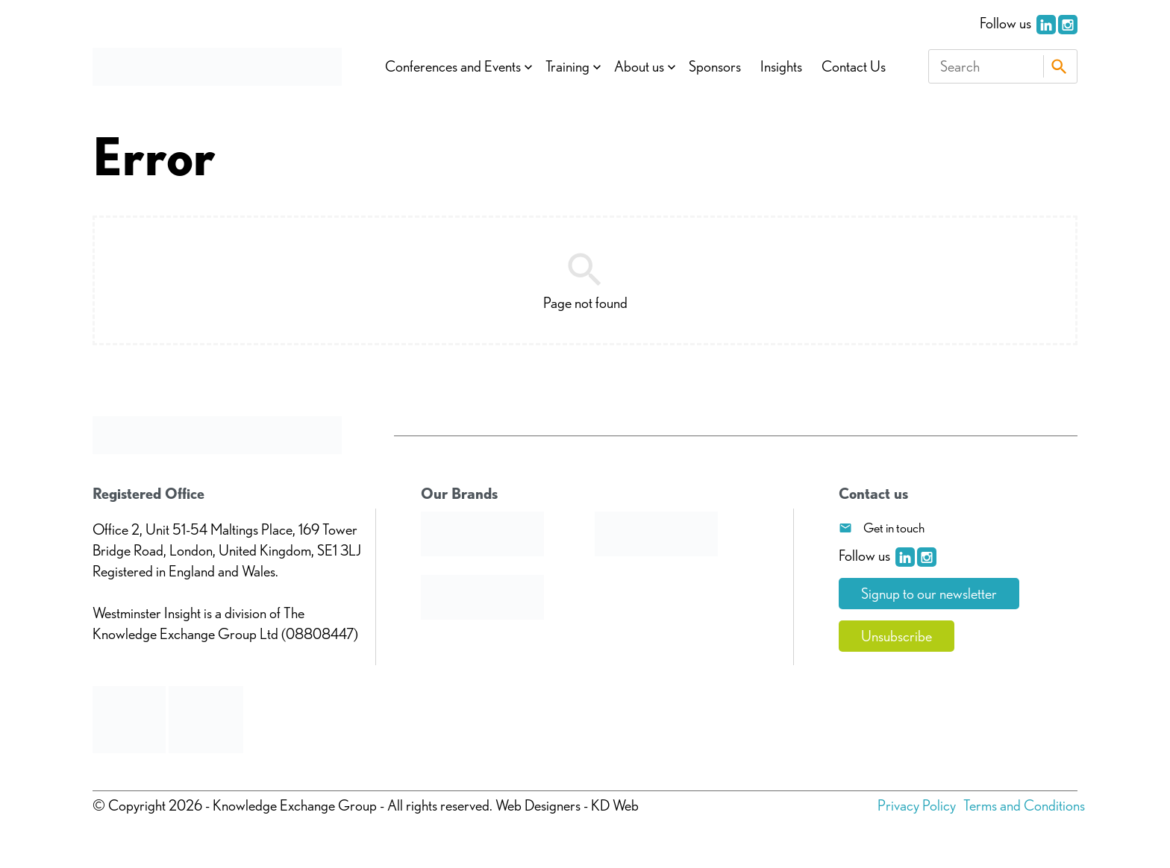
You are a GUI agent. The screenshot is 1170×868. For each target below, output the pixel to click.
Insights (781, 66)
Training (567, 66)
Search (1058, 66)
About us (639, 66)
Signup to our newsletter (929, 594)
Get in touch (894, 527)
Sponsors (715, 66)
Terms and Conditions (1024, 805)
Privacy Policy (917, 805)
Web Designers (538, 805)
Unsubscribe (896, 636)
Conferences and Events (453, 66)
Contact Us (854, 66)
